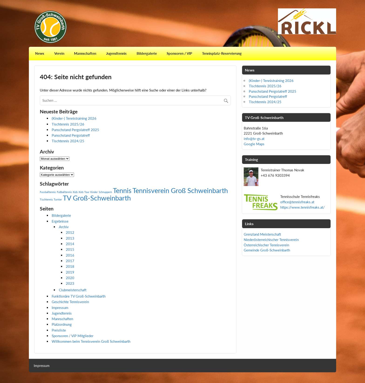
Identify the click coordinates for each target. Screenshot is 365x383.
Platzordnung (62, 324)
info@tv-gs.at (254, 138)
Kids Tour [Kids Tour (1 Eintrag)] (84, 191)
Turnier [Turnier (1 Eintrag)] (58, 199)
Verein (59, 53)
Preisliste (59, 330)
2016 (70, 255)
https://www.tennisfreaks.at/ (302, 207)
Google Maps (254, 144)
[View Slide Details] (307, 21)
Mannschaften (85, 53)
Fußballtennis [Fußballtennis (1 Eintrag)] (64, 191)
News (39, 53)
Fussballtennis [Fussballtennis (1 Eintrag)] (48, 191)
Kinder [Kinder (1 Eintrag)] (94, 191)
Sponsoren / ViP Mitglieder (72, 336)
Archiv (64, 227)
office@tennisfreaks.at (297, 202)
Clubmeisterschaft (72, 290)
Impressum (60, 307)
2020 (70, 278)
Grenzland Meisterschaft (262, 234)
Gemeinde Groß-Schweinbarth (267, 250)
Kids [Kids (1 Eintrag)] (75, 191)
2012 (70, 232)
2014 (70, 244)
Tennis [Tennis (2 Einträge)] (122, 190)
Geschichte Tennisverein (70, 302)
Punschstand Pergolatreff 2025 (75, 130)
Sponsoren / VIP (179, 53)
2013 (70, 238)
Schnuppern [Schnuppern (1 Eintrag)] (105, 191)
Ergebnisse (60, 221)
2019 (70, 272)
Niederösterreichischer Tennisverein (271, 239)
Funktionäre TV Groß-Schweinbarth (78, 296)
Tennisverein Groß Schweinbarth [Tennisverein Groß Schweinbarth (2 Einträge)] (180, 190)
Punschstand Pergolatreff (71, 135)
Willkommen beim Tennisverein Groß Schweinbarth (91, 341)
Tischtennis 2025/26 (68, 124)
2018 (70, 266)
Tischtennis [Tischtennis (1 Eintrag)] (46, 199)
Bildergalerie (147, 53)
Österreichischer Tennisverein (266, 245)
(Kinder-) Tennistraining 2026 (74, 118)
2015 (70, 249)
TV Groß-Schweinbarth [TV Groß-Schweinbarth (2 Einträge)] (97, 198)
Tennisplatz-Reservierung (222, 53)
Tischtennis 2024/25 (68, 141)
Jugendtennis (116, 53)
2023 (70, 283)
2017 (70, 261)
